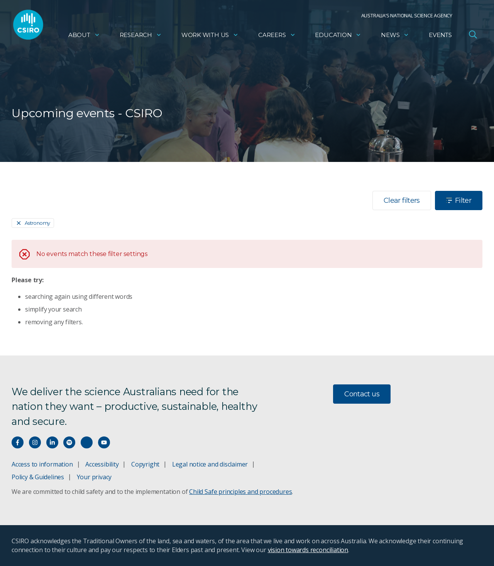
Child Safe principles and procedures (240, 491)
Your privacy (94, 477)
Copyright (145, 464)
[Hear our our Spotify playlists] (69, 442)
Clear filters (402, 200)
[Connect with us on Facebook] (18, 442)
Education (338, 36)
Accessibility (101, 464)
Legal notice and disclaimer (210, 464)
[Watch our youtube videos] (104, 442)
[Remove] (33, 223)
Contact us (361, 394)
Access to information (42, 464)
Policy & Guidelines (38, 477)
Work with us (210, 36)
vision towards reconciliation (308, 550)
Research (141, 36)
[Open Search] (472, 36)
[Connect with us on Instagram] (35, 442)
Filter (458, 200)
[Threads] (87, 442)
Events (440, 36)
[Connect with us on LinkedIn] (52, 442)
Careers (277, 36)
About (84, 36)
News (395, 36)
